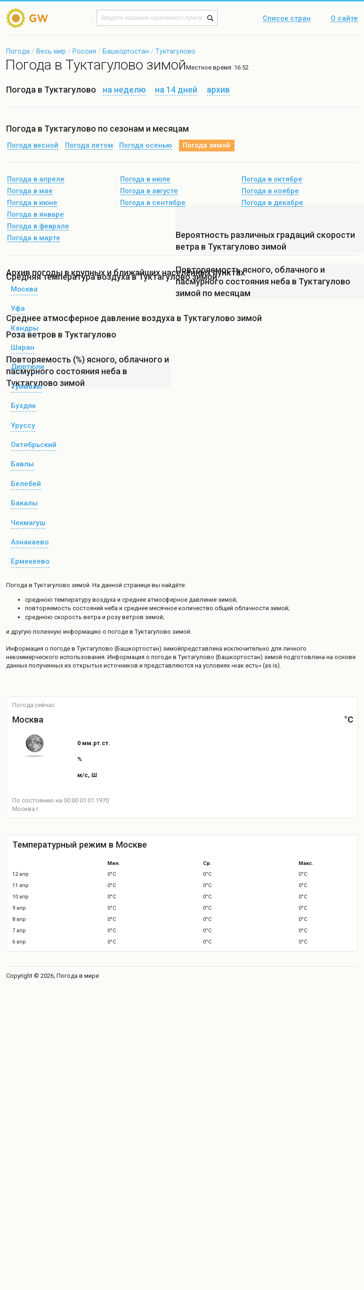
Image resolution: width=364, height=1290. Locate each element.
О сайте (344, 19)
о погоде (58, 648)
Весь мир (51, 51)
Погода (18, 51)
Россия (84, 51)
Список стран (287, 19)
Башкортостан (126, 51)
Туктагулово (175, 51)
